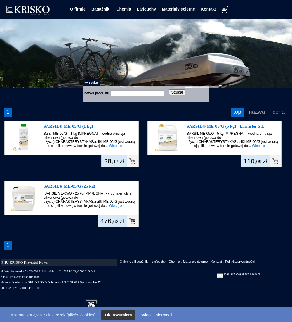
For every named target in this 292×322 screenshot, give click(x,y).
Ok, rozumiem (118, 315)
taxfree (94, 305)
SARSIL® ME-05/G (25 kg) (69, 186)
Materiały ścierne (178, 9)
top (237, 112)
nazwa (257, 112)
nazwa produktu (96, 93)
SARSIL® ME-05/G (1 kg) (68, 126)
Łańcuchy (146, 9)
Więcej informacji (156, 315)
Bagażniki (100, 9)
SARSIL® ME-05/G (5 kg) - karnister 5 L (225, 126)
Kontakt (208, 9)
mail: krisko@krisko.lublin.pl (242, 274)
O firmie (78, 9)
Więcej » (115, 146)
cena (278, 112)
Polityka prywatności (240, 261)
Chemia (123, 9)
